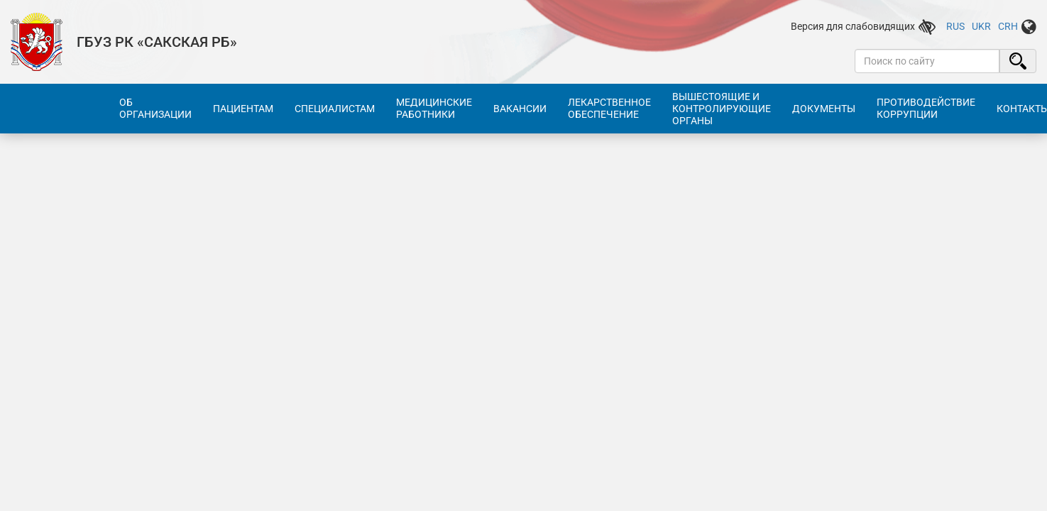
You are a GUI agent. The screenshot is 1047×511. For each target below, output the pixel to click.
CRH (1008, 26)
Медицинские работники (434, 108)
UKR (981, 26)
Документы (823, 108)
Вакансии (520, 108)
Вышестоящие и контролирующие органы (721, 108)
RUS (955, 26)
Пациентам (243, 108)
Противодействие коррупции (926, 108)
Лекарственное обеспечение (609, 108)
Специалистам (335, 108)
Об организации (155, 108)
